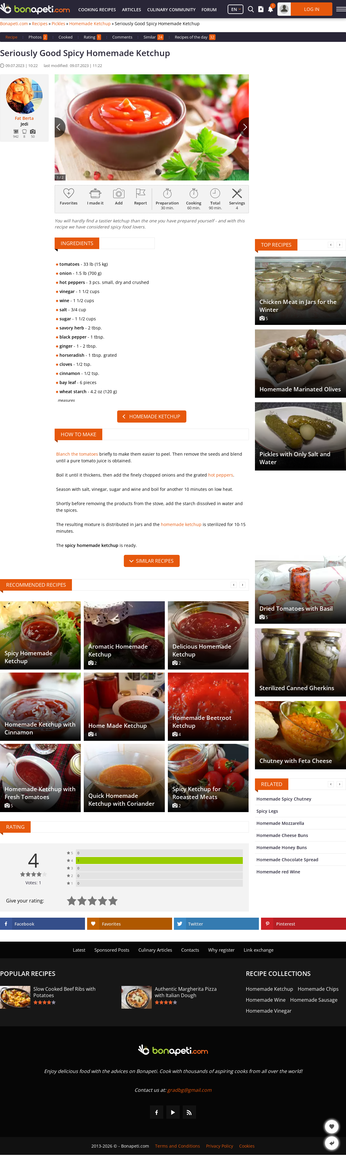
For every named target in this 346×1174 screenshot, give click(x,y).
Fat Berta (24, 118)
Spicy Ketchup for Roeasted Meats (196, 793)
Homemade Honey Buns (281, 847)
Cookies (247, 1146)
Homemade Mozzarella (280, 823)
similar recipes (155, 561)
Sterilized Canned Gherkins (297, 688)
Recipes (40, 23)
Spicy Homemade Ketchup (29, 657)
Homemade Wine (266, 1000)
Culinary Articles (155, 950)
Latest (79, 950)
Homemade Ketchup (90, 23)
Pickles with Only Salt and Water (295, 458)
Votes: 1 (33, 883)
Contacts (190, 950)
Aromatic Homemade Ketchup (118, 650)
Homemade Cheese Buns (282, 835)
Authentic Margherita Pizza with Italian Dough (186, 992)
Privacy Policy (219, 1146)
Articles (131, 9)
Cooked (66, 37)
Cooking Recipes (97, 9)
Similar (154, 37)
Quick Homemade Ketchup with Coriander (121, 800)
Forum (209, 9)
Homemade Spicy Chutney (283, 799)
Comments (122, 37)
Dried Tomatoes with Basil (296, 608)
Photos (38, 37)
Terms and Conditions (177, 1146)
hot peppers (220, 475)
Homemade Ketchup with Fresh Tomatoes (40, 793)
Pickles (58, 23)
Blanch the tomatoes (77, 454)
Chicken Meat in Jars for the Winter (298, 306)
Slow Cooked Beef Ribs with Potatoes (64, 992)
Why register (221, 950)
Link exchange (258, 950)
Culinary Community (171, 9)
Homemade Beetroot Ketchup (202, 722)
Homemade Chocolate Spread (287, 859)
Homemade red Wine (278, 872)
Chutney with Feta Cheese (296, 761)
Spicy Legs (267, 811)
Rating (92, 37)
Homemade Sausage (314, 1000)
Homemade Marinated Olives (300, 389)
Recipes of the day (195, 37)
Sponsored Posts (111, 950)
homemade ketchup (181, 524)
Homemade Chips (318, 989)
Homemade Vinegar (269, 1011)
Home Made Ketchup (117, 726)
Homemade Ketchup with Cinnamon (40, 728)
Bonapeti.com (14, 23)
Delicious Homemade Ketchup (201, 650)
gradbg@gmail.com (189, 1090)
